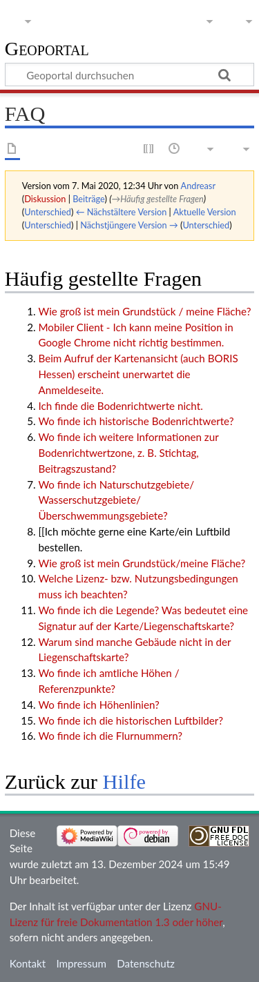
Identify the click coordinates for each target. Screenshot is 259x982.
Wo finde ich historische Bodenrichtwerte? (135, 421)
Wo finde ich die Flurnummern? (110, 735)
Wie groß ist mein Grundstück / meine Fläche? (144, 311)
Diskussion (45, 198)
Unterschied (47, 211)
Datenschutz (146, 963)
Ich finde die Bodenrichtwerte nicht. (120, 406)
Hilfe (124, 782)
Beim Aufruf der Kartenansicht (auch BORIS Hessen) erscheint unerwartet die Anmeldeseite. (138, 374)
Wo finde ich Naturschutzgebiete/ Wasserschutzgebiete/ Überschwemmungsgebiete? (116, 500)
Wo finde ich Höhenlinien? (98, 704)
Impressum (81, 963)
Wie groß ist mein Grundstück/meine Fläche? (141, 563)
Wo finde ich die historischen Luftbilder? (130, 720)
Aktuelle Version (204, 211)
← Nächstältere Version (121, 211)
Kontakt (28, 963)
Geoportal (47, 49)
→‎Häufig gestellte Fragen (157, 198)
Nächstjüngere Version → (129, 224)
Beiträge (88, 198)
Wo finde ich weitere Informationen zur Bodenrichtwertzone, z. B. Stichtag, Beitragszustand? (128, 453)
